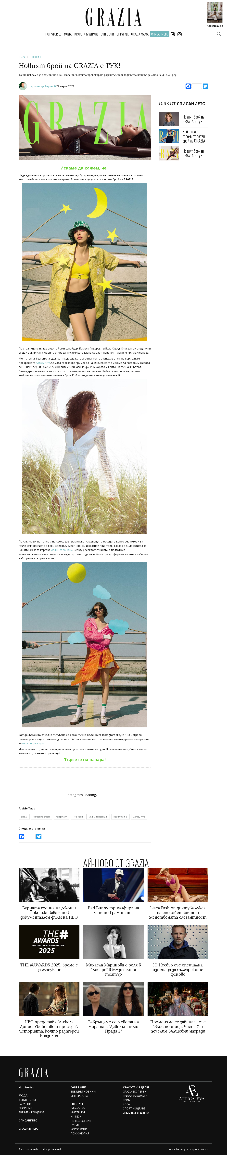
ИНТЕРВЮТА (79, 1096)
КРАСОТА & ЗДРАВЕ (86, 34)
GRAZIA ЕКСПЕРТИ (135, 1091)
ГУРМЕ (75, 1125)
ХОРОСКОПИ (79, 1129)
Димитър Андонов (43, 86)
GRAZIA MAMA (140, 34)
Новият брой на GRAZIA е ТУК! (193, 119)
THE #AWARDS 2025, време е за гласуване (49, 967)
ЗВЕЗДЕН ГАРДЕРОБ (32, 1112)
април (24, 816)
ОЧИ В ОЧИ (107, 34)
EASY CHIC (25, 1104)
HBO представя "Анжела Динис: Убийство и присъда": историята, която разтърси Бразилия (49, 1028)
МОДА (68, 34)
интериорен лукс (33, 743)
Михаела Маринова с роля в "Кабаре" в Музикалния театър (113, 969)
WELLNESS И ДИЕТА (136, 1112)
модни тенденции (98, 816)
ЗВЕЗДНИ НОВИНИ (83, 1091)
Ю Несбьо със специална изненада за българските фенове (178, 969)
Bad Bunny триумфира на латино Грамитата (113, 910)
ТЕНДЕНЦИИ (27, 1100)
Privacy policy (192, 1149)
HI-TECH (76, 1116)
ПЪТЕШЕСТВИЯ (81, 1121)
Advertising (179, 1149)
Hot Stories (53, 34)
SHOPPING (25, 1108)
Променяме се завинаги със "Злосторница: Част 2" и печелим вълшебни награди (178, 1026)
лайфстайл (61, 816)
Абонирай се (215, 25)
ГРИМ (127, 1100)
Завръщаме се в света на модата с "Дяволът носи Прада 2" (113, 1026)
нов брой (78, 816)
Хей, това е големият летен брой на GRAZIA (194, 136)
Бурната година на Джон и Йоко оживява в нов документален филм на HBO (49, 912)
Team (170, 1149)
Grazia (22, 57)
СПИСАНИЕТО (36, 57)
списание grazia (41, 816)
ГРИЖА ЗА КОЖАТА (135, 1096)
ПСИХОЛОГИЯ (80, 1133)
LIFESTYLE (123, 34)
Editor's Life (78, 1108)
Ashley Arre (43, 363)
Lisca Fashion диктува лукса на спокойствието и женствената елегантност (178, 912)
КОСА (126, 1104)
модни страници (61, 550)
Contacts (204, 1149)
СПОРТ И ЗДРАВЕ (134, 1108)
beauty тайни (120, 816)
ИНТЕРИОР (78, 1112)
